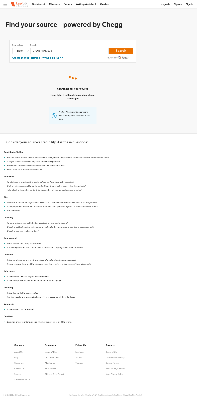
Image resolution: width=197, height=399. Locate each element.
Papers (68, 4)
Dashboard (38, 4)
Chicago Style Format (54, 374)
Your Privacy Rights (114, 374)
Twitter (78, 358)
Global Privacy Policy (115, 358)
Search (33, 45)
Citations (54, 4)
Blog (16, 358)
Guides (104, 4)
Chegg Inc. (19, 363)
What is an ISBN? (52, 58)
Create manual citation (26, 58)
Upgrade (165, 4)
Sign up (178, 4)
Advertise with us (22, 380)
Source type (17, 45)
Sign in (189, 4)
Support (17, 374)
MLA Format (50, 369)
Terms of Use (111, 352)
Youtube (79, 363)
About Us (18, 352)
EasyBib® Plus (51, 352)
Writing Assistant (86, 4)
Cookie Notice (112, 363)
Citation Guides (52, 358)
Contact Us (19, 369)
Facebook (79, 352)
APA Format (50, 363)
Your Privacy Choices (115, 369)
